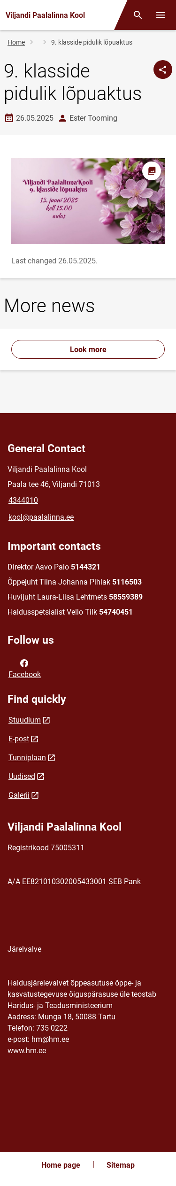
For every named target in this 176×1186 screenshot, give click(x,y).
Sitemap (121, 1165)
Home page (60, 1165)
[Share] (162, 69)
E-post (18, 738)
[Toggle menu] (160, 15)
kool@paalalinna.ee (41, 517)
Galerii (19, 795)
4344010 (23, 500)
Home (16, 42)
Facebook (24, 668)
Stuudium (24, 720)
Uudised (21, 776)
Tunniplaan (27, 757)
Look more (88, 349)
